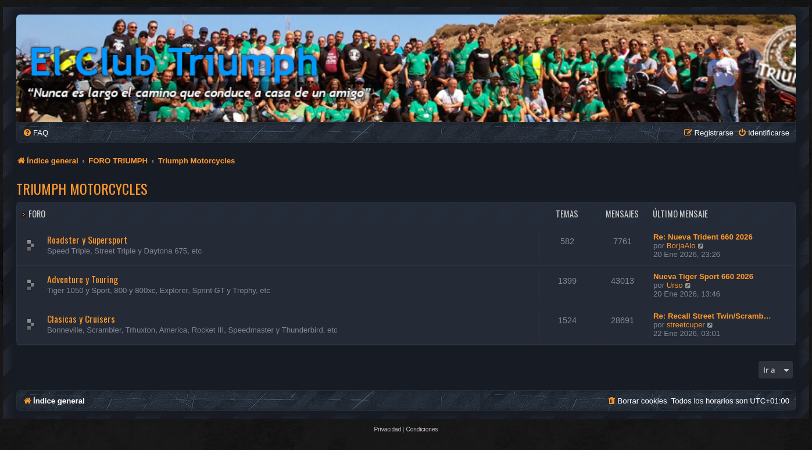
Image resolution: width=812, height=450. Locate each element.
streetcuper (686, 324)
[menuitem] (35, 132)
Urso (675, 285)
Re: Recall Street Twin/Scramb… (712, 316)
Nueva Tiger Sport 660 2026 (703, 276)
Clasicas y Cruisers (81, 319)
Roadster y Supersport (87, 240)
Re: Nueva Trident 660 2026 (703, 237)
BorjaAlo (681, 245)
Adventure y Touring (82, 279)
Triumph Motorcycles (82, 188)
